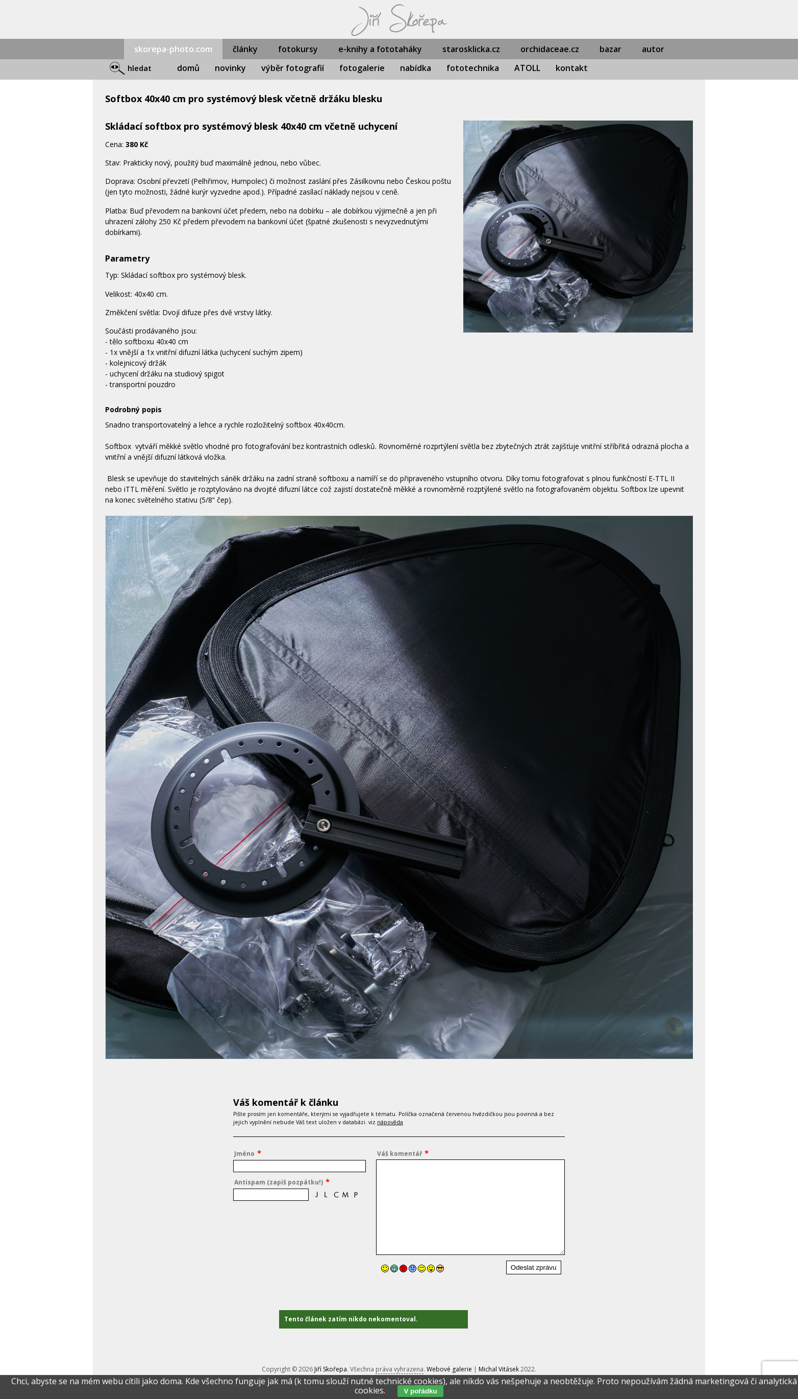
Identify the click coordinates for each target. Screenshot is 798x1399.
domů (188, 68)
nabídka (415, 68)
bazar (610, 49)
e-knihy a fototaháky (380, 49)
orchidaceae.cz (549, 49)
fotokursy (298, 49)
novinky (230, 68)
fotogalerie (362, 68)
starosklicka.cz (471, 49)
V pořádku (420, 1391)
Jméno (244, 1153)
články (245, 49)
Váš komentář (399, 1153)
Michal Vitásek (499, 1369)
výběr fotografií (292, 68)
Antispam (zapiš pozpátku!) (278, 1182)
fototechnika (472, 68)
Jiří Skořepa (330, 1369)
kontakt (572, 68)
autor (653, 49)
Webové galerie (449, 1369)
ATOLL (527, 68)
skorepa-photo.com (173, 49)
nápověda (390, 1122)
